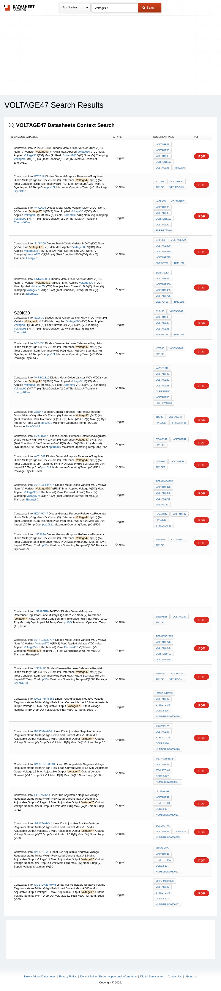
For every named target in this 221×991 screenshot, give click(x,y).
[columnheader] (59, 137)
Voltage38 (30, 155)
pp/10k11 (48, 524)
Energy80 (32, 499)
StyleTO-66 (163, 770)
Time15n (179, 263)
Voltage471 (163, 278)
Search (149, 7)
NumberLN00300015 (168, 837)
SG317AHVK (42, 823)
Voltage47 (162, 144)
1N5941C (40, 668)
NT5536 (39, 343)
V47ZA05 (40, 207)
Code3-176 (162, 710)
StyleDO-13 (32, 426)
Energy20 (32, 293)
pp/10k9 (46, 467)
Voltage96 (20, 159)
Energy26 (20, 332)
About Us (191, 976)
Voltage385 (31, 250)
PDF (201, 156)
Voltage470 (178, 240)
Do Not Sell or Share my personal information (108, 976)
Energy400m (22, 222)
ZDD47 (38, 411)
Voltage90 (20, 218)
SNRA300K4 (42, 279)
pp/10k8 (54, 447)
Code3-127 (162, 776)
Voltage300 (79, 247)
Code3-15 (180, 831)
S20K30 (39, 317)
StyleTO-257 (163, 860)
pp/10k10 (46, 422)
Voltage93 (20, 328)
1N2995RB (41, 611)
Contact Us (175, 976)
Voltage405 (38, 286)
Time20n (180, 167)
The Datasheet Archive (19, 8)
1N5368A (40, 534)
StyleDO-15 (21, 191)
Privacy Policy (68, 976)
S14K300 (40, 243)
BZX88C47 (41, 436)
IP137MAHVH (43, 731)
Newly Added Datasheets (39, 976)
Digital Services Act (152, 976)
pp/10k (51, 187)
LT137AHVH (42, 795)
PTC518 (39, 176)
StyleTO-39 (163, 704)
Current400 (71, 647)
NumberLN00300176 (168, 716)
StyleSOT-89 (163, 525)
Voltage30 (83, 151)
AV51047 (40, 456)
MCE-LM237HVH (45, 884)
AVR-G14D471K (44, 484)
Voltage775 (34, 254)
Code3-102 (162, 898)
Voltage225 (31, 647)
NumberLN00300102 (168, 904)
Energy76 (32, 258)
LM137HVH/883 (44, 698)
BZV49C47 (41, 513)
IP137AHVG (42, 851)
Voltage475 (163, 659)
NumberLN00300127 (168, 782)
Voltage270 (42, 643)
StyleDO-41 (21, 683)
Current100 (69, 155)
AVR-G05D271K (44, 639)
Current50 (68, 384)
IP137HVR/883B (44, 764)
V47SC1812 (41, 377)
